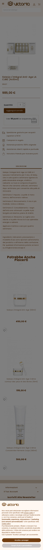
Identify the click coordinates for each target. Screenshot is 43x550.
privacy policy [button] (28, 513)
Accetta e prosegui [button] (21, 540)
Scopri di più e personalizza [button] (21, 545)
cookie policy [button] (6, 524)
